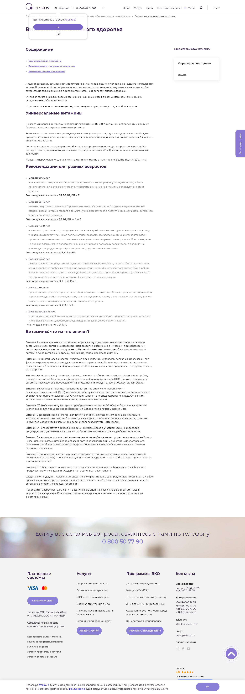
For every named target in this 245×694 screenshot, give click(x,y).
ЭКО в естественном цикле (93, 597)
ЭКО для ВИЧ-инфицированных (145, 603)
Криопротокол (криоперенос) (144, 621)
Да (58, 27)
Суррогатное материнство (93, 583)
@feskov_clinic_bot (186, 624)
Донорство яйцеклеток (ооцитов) (146, 597)
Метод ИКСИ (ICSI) (137, 590)
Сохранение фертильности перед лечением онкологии (146, 612)
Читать (182, 74)
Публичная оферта (37, 646)
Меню (190, 8)
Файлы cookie (76, 688)
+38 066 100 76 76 (186, 605)
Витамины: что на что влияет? (47, 71)
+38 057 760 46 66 (186, 612)
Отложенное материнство (92, 590)
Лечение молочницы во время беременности (95, 612)
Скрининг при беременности (94, 621)
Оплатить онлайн (42, 600)
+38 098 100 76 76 (186, 602)
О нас (126, 8)
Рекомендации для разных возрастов (52, 66)
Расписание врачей (169, 8)
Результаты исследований (145, 630)
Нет (58, 33)
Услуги (138, 8)
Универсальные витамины (45, 61)
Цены (149, 8)
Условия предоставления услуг (44, 651)
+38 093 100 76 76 (186, 608)
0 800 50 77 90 (86, 7)
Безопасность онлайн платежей (44, 636)
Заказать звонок (89, 630)
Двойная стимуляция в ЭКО (93, 603)
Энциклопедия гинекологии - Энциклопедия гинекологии (95, 16)
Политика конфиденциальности (45, 641)
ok (207, 686)
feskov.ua (44, 685)
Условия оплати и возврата (42, 656)
